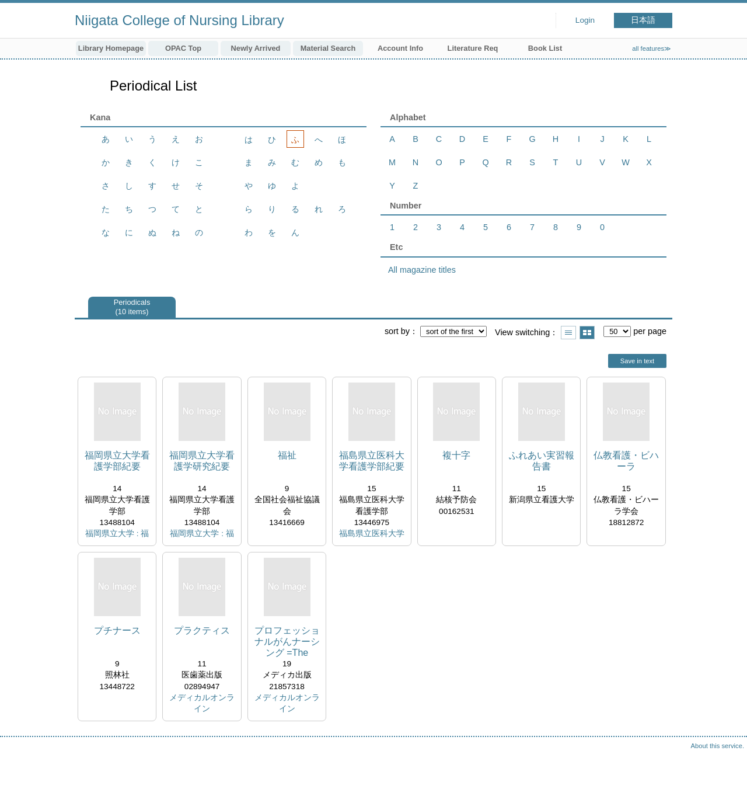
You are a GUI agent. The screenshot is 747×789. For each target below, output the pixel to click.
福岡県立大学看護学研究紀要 (202, 460)
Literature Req (473, 48)
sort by (397, 331)
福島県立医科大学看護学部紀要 (371, 460)
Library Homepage (111, 48)
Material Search (328, 48)
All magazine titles (422, 269)
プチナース (117, 630)
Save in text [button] (637, 360)
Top (726, 768)
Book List (545, 48)
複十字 (456, 455)
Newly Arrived (256, 48)
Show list (568, 332)
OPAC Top (183, 48)
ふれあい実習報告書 (541, 460)
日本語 (643, 20)
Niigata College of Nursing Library (179, 20)
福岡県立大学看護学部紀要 (117, 460)
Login (585, 20)
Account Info (400, 48)
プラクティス (202, 630)
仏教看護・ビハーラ (626, 460)
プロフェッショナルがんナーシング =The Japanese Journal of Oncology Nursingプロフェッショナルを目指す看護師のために (287, 642)
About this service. (717, 745)
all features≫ (651, 48)
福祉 (287, 455)
